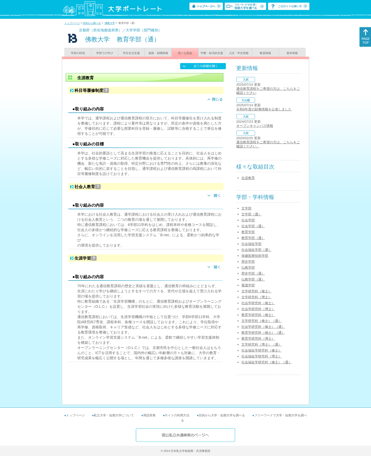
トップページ (72, 23)
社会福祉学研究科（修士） (261, 350)
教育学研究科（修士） (258, 315)
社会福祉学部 (251, 244)
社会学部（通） (253, 226)
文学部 (246, 208)
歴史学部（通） (253, 273)
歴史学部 (248, 262)
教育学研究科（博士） (258, 338)
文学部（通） (251, 214)
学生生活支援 (131, 53)
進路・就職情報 (158, 53)
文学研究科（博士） (256, 297)
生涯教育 (248, 178)
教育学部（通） (253, 238)
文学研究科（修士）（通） (261, 321)
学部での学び (104, 53)
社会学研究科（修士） (258, 303)
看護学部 (248, 285)
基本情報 (292, 53)
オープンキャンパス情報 (254, 126)
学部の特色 (78, 53)
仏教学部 (248, 267)
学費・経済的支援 (211, 53)
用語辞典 (149, 415)
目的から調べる (92, 23)
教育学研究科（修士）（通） (263, 333)
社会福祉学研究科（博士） (261, 356)
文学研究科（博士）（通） (261, 344)
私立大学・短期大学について (114, 415)
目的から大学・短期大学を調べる (222, 415)
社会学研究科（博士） (258, 309)
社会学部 (248, 220)
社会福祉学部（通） (256, 250)
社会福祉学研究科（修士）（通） (266, 362)
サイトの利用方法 (177, 415)
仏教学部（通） (253, 279)
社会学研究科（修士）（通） (263, 327)
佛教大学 (110, 23)
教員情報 (265, 53)
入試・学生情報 (239, 53)
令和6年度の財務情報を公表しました (264, 109)
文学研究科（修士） (256, 291)
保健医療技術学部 (254, 256)
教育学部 (248, 232)
